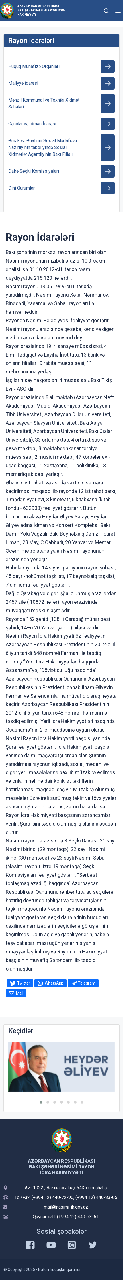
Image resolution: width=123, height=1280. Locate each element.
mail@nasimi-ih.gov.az (66, 1207)
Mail (19, 993)
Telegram (86, 983)
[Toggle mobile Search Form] (106, 10)
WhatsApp (54, 983)
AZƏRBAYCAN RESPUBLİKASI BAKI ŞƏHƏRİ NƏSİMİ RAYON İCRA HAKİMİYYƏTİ (41, 10)
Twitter (23, 983)
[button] (41, 1102)
